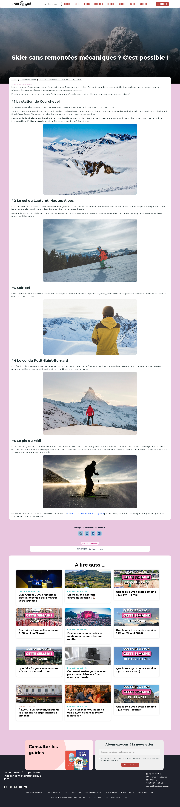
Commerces (98, 4)
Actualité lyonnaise (28, 80)
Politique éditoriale (93, 792)
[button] (144, 4)
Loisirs (87, 4)
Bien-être (110, 4)
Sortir (77, 4)
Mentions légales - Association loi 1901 (111, 797)
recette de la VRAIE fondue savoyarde (85, 513)
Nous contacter (127, 792)
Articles (122, 4)
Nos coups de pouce (72, 792)
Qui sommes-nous (34, 792)
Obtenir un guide (53, 792)
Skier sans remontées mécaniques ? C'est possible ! (60, 80)
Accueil (14, 80)
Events (132, 4)
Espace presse (111, 792)
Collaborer (162, 4)
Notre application (145, 792)
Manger (67, 4)
